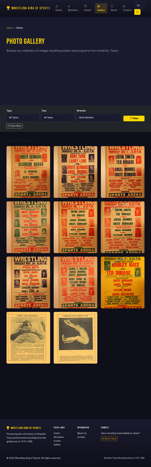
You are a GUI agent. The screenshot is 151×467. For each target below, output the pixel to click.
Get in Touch (109, 438)
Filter (134, 118)
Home (58, 8)
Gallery (101, 8)
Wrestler (81, 110)
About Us (82, 433)
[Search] (139, 5)
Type (9, 110)
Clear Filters (14, 126)
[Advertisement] (75, 76)
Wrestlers (73, 8)
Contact (127, 8)
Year (44, 110)
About (114, 8)
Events (87, 8)
